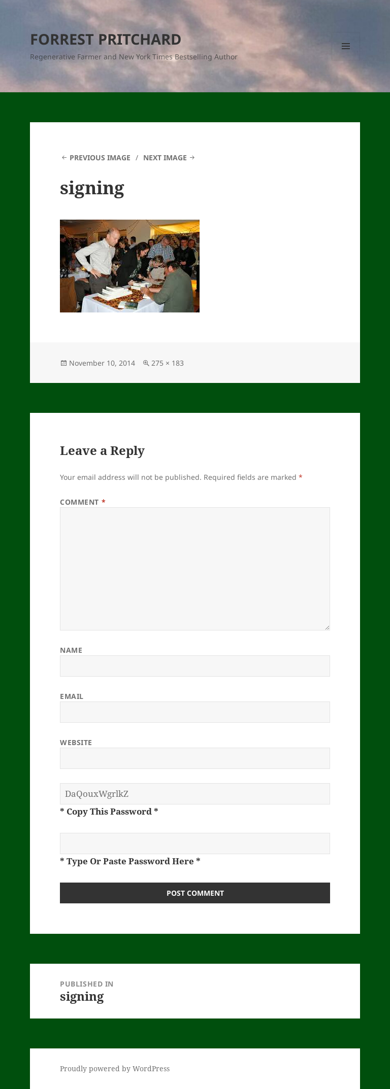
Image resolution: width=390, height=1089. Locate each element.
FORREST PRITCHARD (105, 39)
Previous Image (100, 157)
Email (72, 696)
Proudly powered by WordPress (115, 1068)
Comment (83, 502)
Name (71, 650)
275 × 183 (167, 363)
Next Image (165, 157)
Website (76, 742)
